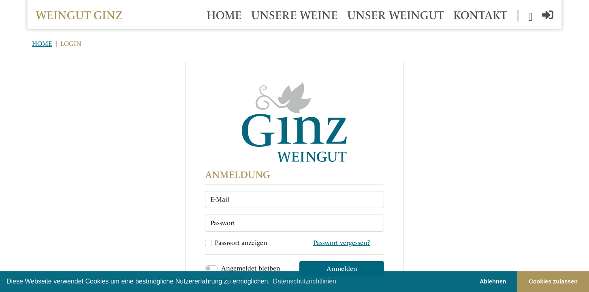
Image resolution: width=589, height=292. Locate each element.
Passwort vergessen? (341, 243)
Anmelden (342, 269)
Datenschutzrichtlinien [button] (304, 281)
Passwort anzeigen (241, 243)
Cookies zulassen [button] (553, 281)
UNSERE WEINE (294, 15)
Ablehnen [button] (493, 281)
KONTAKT (480, 15)
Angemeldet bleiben (250, 268)
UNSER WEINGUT (395, 15)
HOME (224, 15)
